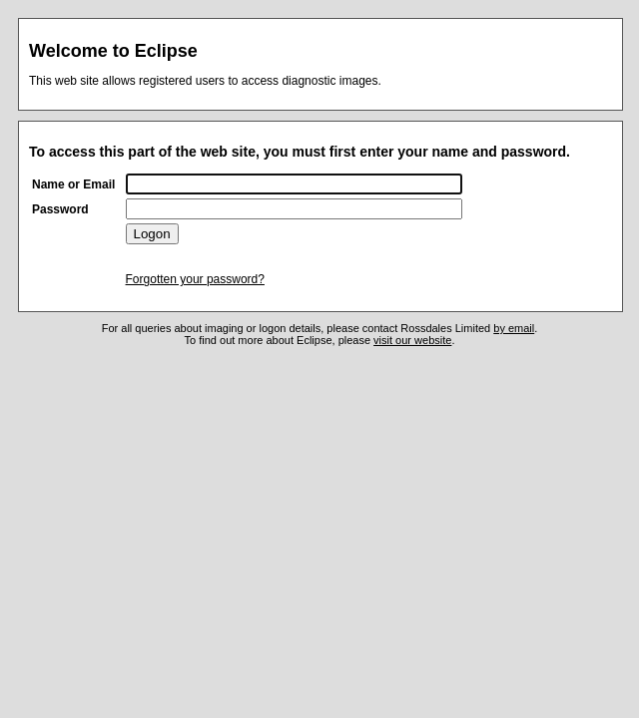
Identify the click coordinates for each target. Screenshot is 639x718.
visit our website (412, 340)
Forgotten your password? (195, 279)
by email (513, 328)
